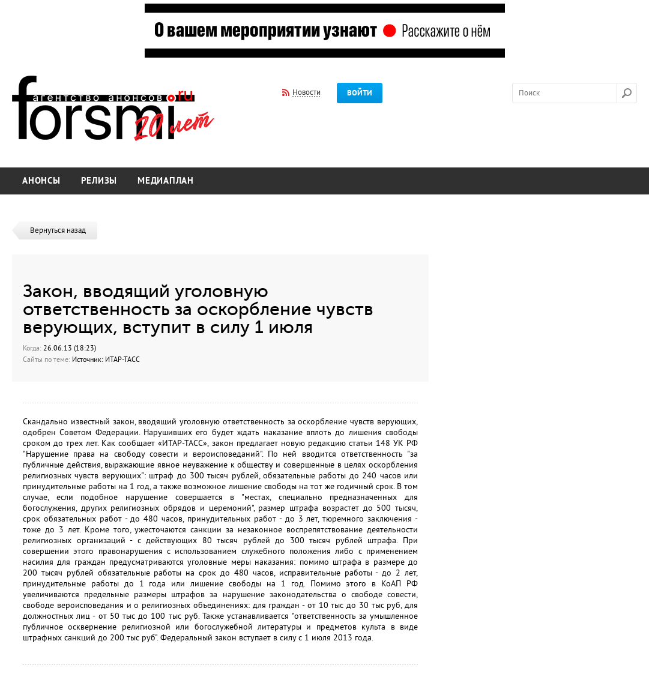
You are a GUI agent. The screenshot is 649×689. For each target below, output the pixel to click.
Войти (359, 93)
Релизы (99, 181)
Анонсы (41, 181)
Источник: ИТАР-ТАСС (106, 359)
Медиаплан (165, 181)
